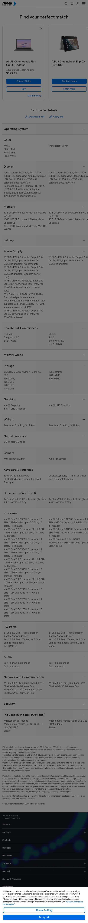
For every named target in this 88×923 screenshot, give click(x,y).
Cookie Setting (44, 910)
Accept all (44, 917)
